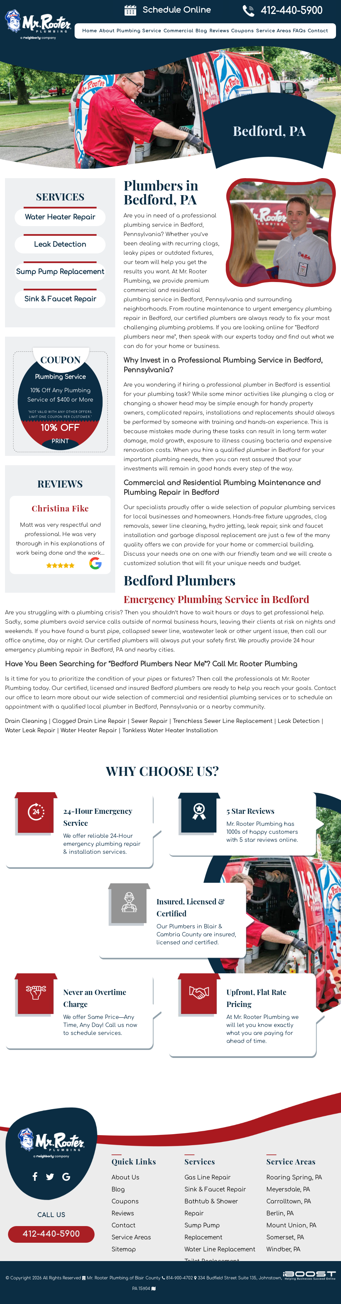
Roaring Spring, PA (294, 1177)
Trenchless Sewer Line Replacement (222, 721)
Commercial (178, 31)
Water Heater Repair (89, 731)
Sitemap (124, 1249)
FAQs (299, 31)
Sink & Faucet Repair (215, 1189)
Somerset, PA (285, 1237)
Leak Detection (299, 721)
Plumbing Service (139, 31)
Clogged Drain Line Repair (89, 721)
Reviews (219, 31)
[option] (60, 401)
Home (89, 31)
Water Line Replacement (219, 1249)
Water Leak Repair (30, 731)
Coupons (242, 31)
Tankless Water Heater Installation (170, 731)
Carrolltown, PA (288, 1201)
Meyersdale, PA (288, 1189)
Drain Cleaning (26, 721)
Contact (318, 31)
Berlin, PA (280, 1213)
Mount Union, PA (291, 1225)
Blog (201, 31)
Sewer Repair (149, 721)
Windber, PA (283, 1249)
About (107, 31)
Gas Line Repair (207, 1177)
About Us (125, 1177)
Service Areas (273, 31)
